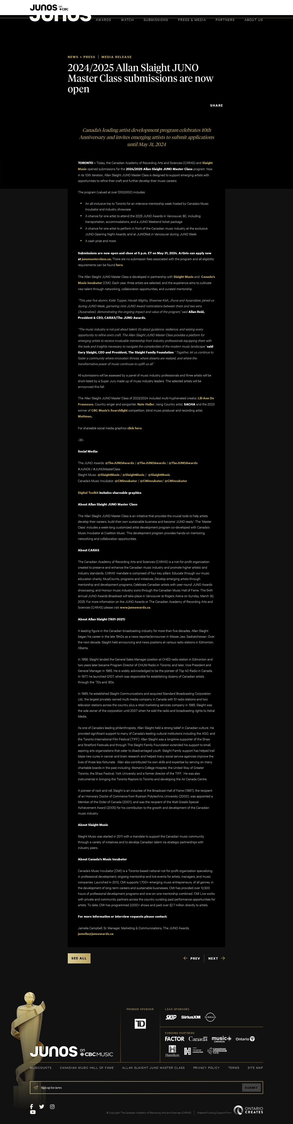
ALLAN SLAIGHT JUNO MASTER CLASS (153, 1065)
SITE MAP (255, 1065)
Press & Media (192, 19)
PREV (195, 955)
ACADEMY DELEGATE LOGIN (244, 9)
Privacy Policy (206, 1065)
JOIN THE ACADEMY (206, 9)
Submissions (156, 19)
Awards (103, 19)
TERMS (233, 1065)
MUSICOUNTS (41, 1065)
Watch (127, 19)
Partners (225, 19)
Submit (251, 1085)
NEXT (213, 955)
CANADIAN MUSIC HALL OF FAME (87, 1065)
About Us (254, 19)
